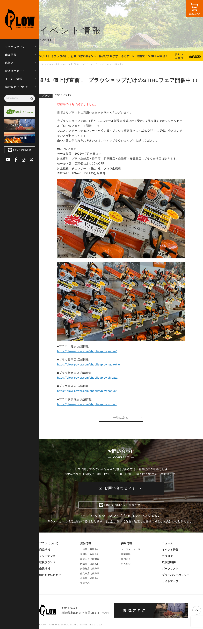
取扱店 (9, 62)
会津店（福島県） (89, 578)
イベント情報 (13, 78)
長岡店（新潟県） (89, 554)
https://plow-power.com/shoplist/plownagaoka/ (88, 364)
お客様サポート (15, 70)
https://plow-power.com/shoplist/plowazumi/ (87, 404)
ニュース (167, 543)
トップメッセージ (130, 549)
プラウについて (15, 46)
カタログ (167, 555)
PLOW (19, 19)
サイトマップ (170, 581)
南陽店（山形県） (89, 563)
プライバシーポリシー (175, 574)
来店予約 (85, 583)
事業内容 (126, 554)
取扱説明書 (169, 562)
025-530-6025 (104, 516)
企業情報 (44, 568)
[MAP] (105, 612)
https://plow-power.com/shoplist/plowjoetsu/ (87, 351)
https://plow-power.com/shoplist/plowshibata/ (88, 377)
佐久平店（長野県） (91, 573)
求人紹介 (126, 563)
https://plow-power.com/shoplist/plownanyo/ (87, 391)
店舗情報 (85, 543)
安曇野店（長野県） (91, 568)
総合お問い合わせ (16, 86)
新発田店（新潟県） (91, 559)
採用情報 (126, 543)
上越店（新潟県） (89, 549)
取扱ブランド (47, 562)
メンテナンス (47, 555)
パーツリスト (170, 568)
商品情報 (10, 54)
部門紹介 (126, 559)
